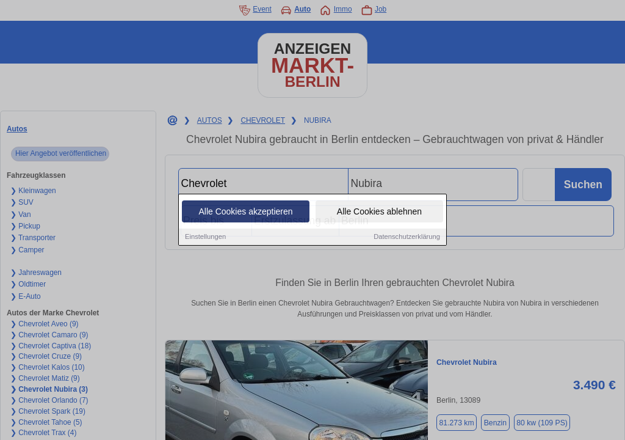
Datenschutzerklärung (407, 237)
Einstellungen (205, 237)
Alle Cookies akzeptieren (245, 212)
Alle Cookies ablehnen (379, 212)
